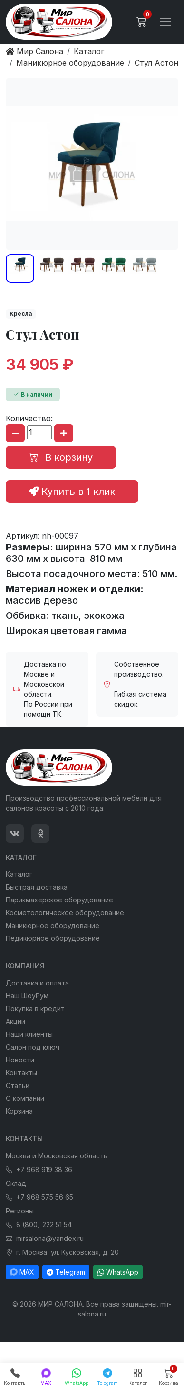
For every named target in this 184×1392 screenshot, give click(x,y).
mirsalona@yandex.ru (45, 1238)
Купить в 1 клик (72, 491)
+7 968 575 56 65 (39, 1197)
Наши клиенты (29, 1034)
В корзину (61, 457)
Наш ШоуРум (27, 996)
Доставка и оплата (37, 983)
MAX (22, 1272)
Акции (15, 1021)
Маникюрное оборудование (52, 925)
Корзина (19, 1111)
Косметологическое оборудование (65, 913)
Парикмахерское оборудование (59, 900)
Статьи (17, 1085)
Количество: (29, 418)
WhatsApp (117, 1272)
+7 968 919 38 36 (39, 1169)
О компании (25, 1098)
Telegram (66, 1272)
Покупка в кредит (35, 1008)
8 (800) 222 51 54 (39, 1225)
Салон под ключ (32, 1047)
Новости (20, 1060)
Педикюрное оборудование (53, 938)
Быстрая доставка (37, 887)
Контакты (21, 1073)
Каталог (19, 874)
